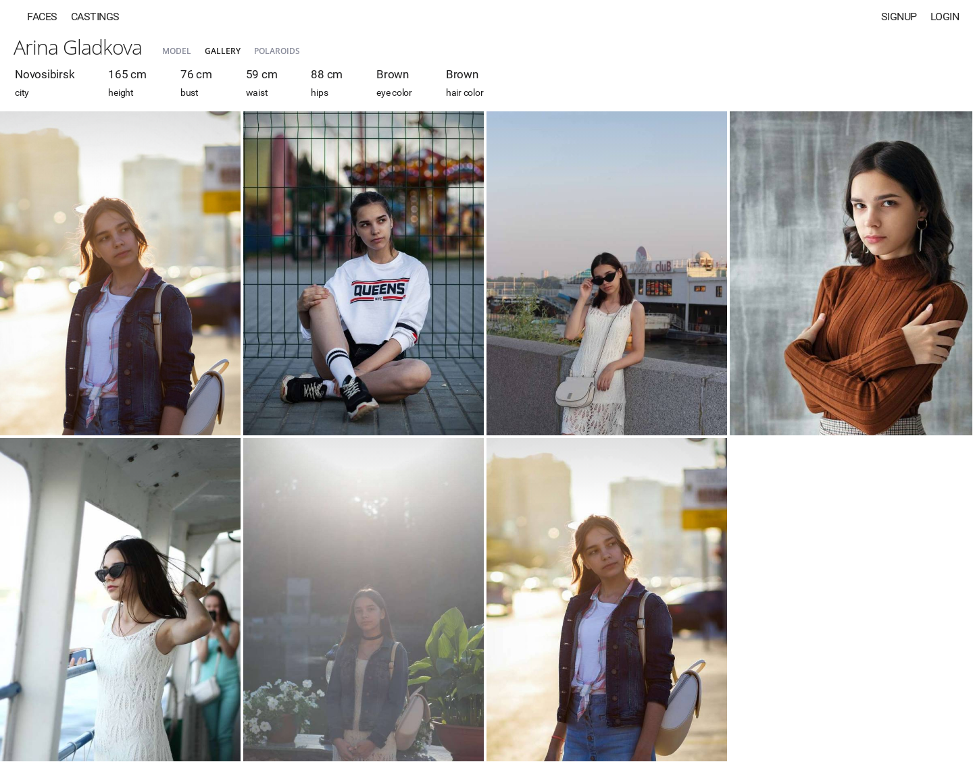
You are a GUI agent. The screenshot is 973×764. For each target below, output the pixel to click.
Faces (42, 16)
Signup (899, 16)
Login (944, 16)
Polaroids (277, 51)
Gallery (223, 51)
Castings (95, 16)
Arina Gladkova (78, 47)
